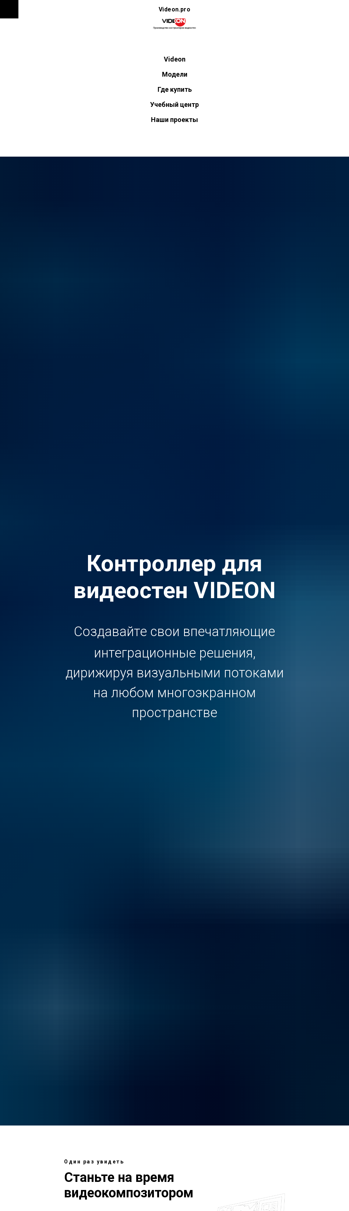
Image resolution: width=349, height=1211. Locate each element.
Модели (174, 74)
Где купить (175, 89)
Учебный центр (174, 104)
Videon (175, 59)
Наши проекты (174, 119)
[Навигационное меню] (9, 9)
